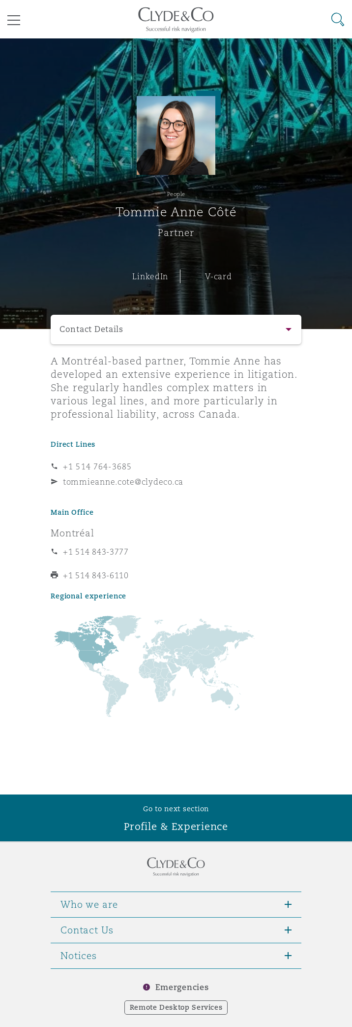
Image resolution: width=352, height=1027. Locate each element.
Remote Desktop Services (176, 1007)
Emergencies (181, 987)
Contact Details (91, 329)
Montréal (72, 533)
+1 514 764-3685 (97, 466)
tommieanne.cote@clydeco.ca (123, 482)
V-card (218, 276)
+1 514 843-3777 (96, 552)
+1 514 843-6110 (96, 575)
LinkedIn (150, 276)
